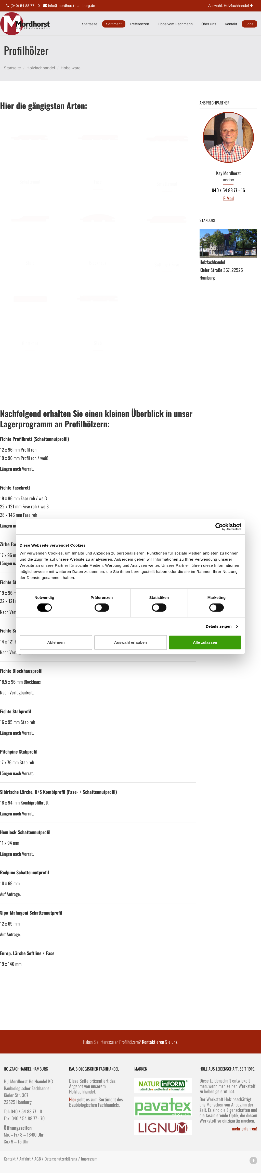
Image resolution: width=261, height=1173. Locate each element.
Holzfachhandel (41, 68)
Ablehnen (55, 642)
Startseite (89, 24)
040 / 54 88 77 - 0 (26, 1111)
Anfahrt (25, 1159)
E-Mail (228, 198)
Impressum (89, 1159)
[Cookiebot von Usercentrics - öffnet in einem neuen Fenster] (219, 527)
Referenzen (139, 24)
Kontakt (231, 24)
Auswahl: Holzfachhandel (230, 6)
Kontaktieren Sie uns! (160, 1041)
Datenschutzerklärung (61, 1159)
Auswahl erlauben (130, 642)
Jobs (249, 24)
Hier (72, 1099)
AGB (37, 1159)
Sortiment (114, 24)
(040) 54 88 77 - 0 (22, 6)
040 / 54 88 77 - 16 (228, 190)
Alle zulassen (205, 642)
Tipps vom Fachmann (175, 24)
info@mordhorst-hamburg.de (68, 6)
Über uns (208, 24)
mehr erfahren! (244, 1128)
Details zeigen (218, 626)
